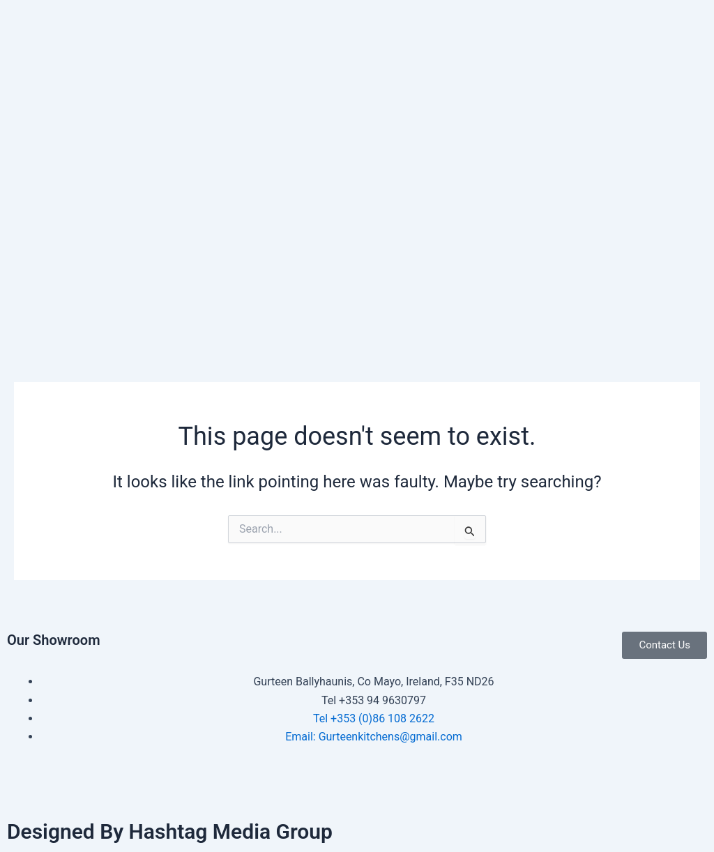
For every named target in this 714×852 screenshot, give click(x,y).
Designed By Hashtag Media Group (170, 831)
